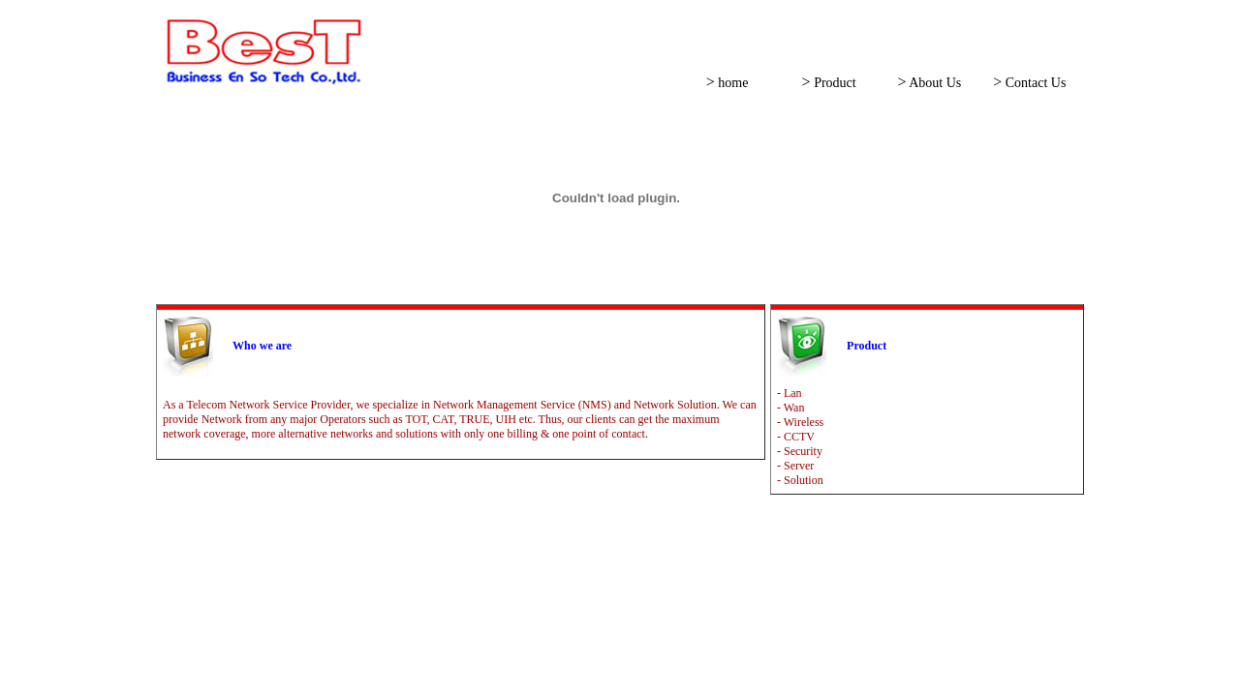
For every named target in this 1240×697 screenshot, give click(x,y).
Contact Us (1034, 83)
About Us (933, 83)
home (732, 83)
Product (833, 83)
